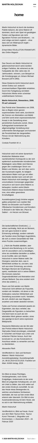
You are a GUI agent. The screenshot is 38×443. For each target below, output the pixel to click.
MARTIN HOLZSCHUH (12, 4)
